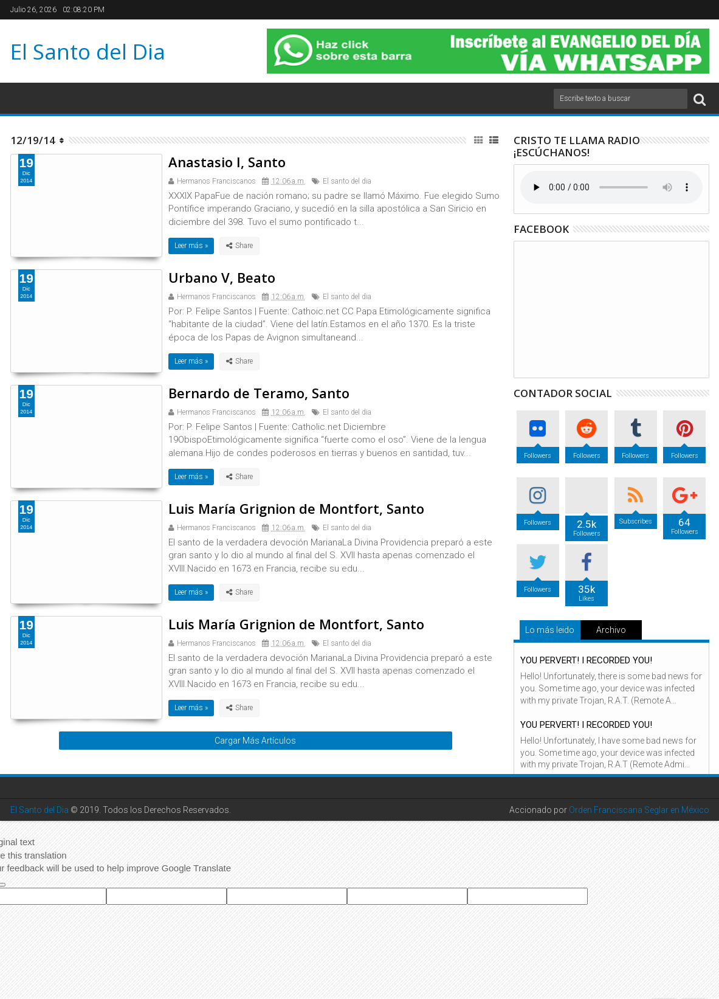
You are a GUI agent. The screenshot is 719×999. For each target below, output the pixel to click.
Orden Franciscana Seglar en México (639, 810)
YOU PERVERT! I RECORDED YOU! (586, 660)
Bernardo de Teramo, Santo (258, 393)
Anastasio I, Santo (227, 162)
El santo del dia (347, 181)
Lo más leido (549, 630)
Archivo (611, 630)
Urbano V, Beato (221, 277)
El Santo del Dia (87, 51)
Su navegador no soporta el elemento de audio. (611, 187)
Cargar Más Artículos (255, 740)
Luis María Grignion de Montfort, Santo (296, 508)
